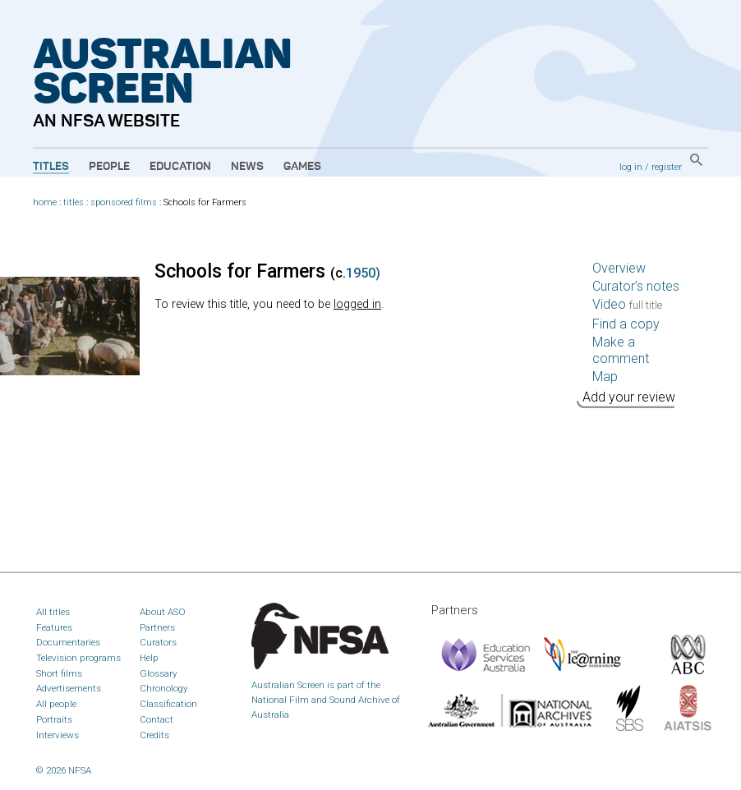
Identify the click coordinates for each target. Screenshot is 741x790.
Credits (154, 735)
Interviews (57, 735)
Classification (168, 704)
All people (56, 704)
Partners (157, 627)
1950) (363, 273)
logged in (357, 304)
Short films (59, 673)
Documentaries (68, 642)
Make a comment (620, 350)
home (45, 202)
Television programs (78, 658)
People (109, 166)
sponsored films (123, 202)
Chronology (164, 688)
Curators (158, 642)
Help (149, 658)
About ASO (163, 612)
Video (627, 304)
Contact (156, 719)
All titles (53, 612)
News (247, 166)
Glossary (158, 673)
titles (73, 202)
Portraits (54, 719)
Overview (619, 268)
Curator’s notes (635, 286)
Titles (51, 166)
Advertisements (68, 688)
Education (180, 166)
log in (630, 166)
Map (605, 376)
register (666, 166)
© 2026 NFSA (63, 770)
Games (302, 166)
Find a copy (626, 324)
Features (54, 627)
